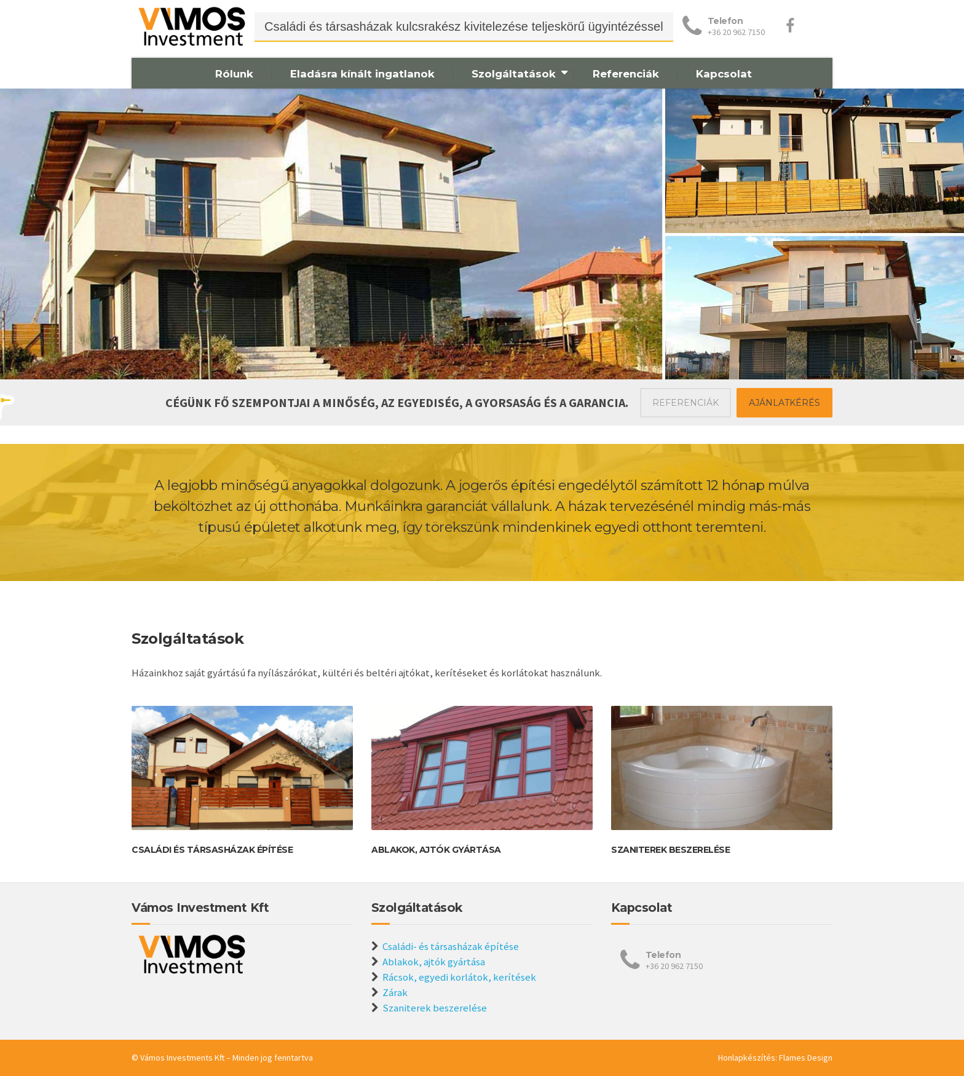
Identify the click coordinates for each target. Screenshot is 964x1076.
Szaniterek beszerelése (670, 849)
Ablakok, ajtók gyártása (436, 849)
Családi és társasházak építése (212, 849)
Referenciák (626, 74)
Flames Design (805, 1057)
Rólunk (234, 74)
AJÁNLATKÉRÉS (784, 402)
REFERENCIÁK (685, 402)
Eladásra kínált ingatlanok (362, 74)
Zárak (395, 992)
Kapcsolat (724, 74)
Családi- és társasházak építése (450, 946)
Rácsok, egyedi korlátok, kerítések (459, 977)
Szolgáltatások (514, 74)
